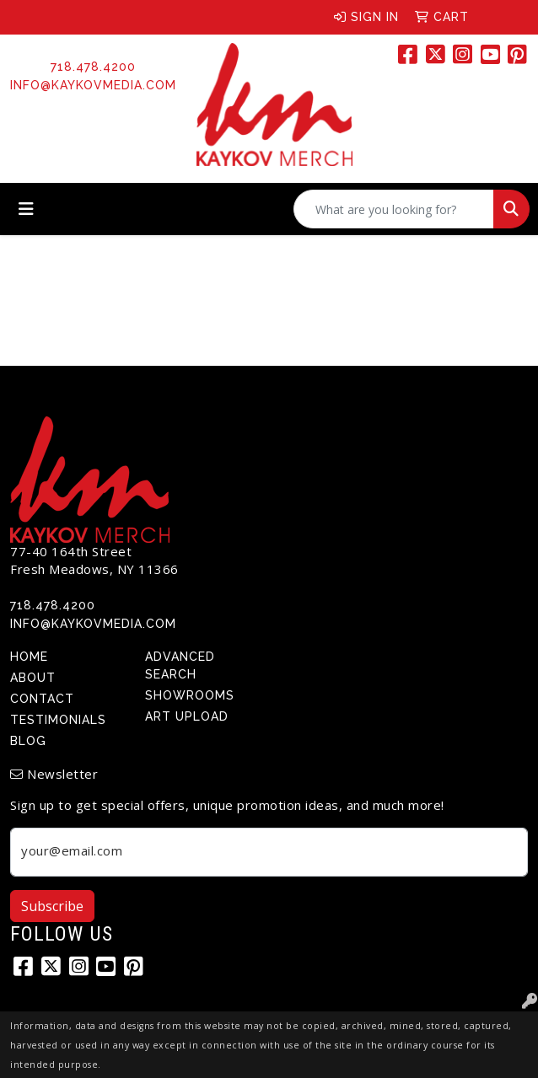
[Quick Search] (393, 209)
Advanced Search (180, 665)
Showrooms (189, 695)
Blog (28, 741)
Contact (42, 698)
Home (29, 656)
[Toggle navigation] (26, 209)
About (33, 677)
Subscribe (52, 906)
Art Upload (187, 716)
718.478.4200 (93, 66)
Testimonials (58, 720)
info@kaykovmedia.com (93, 85)
